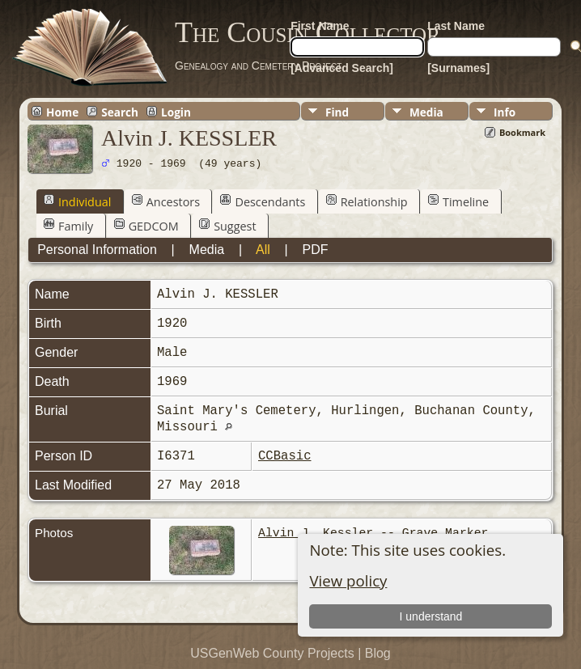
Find (337, 112)
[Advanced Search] (341, 67)
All (263, 249)
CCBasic (285, 456)
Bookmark (522, 132)
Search (119, 111)
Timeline (458, 201)
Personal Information (97, 249)
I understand (431, 616)
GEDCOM (146, 226)
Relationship (367, 201)
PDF (315, 249)
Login (176, 111)
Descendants (262, 201)
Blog (378, 653)
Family (68, 226)
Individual (77, 201)
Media (426, 112)
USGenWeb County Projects (272, 653)
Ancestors (166, 201)
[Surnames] (458, 67)
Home (62, 111)
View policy (348, 580)
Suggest (227, 226)
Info (504, 112)
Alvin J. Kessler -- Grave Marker (373, 533)
